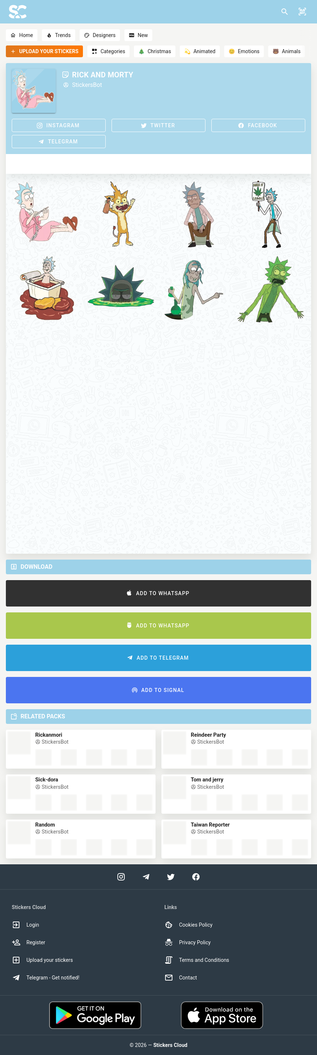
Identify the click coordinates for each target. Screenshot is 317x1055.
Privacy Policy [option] (187, 942)
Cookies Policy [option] (188, 924)
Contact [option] (180, 977)
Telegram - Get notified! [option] (45, 977)
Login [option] (25, 924)
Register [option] (28, 942)
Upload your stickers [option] (42, 960)
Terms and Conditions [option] (196, 960)
